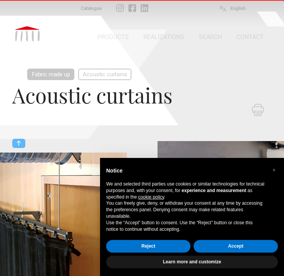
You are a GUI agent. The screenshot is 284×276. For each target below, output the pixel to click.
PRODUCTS (113, 37)
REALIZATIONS (163, 37)
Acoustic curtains (105, 74)
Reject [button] (148, 246)
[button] (274, 170)
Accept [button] (235, 246)
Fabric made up (51, 74)
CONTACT (250, 37)
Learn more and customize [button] (192, 261)
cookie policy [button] (151, 197)
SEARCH (210, 37)
